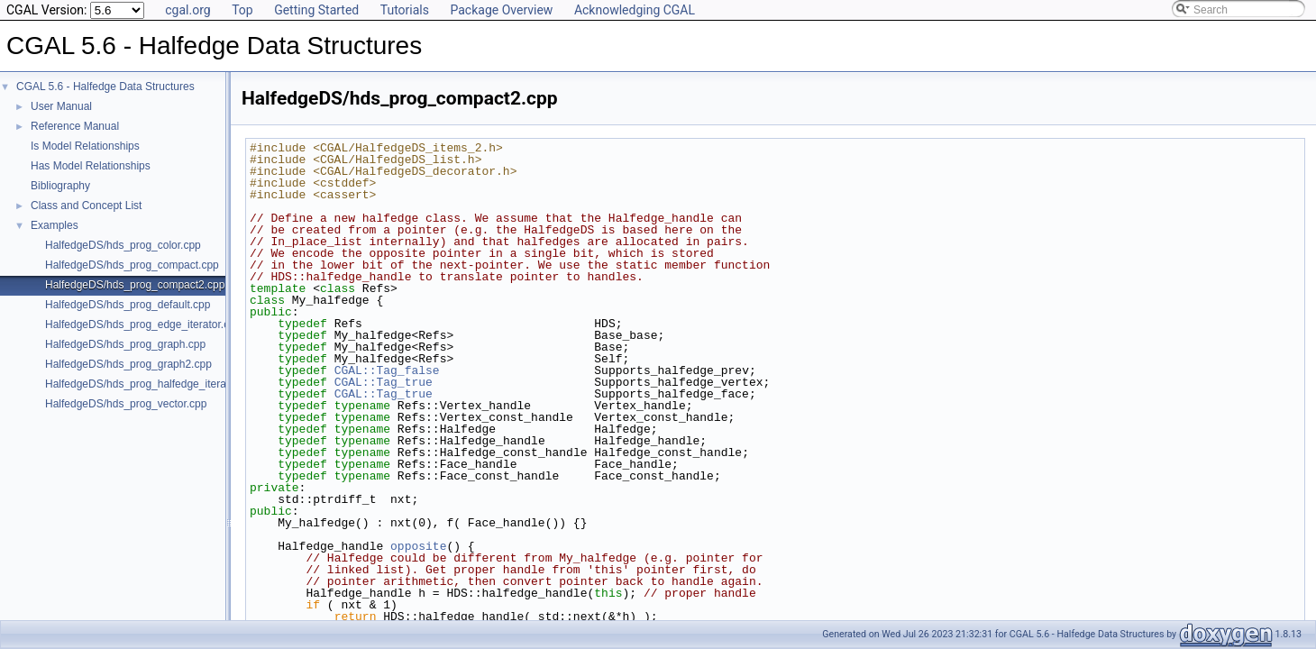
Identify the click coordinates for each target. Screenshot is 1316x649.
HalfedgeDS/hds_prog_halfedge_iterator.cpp (152, 384)
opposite (418, 546)
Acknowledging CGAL (634, 10)
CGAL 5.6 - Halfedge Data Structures (105, 86)
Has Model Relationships (91, 166)
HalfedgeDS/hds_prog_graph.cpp (125, 344)
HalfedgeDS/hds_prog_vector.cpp (125, 404)
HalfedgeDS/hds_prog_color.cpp (123, 245)
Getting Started (316, 10)
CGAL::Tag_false (387, 370)
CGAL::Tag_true (383, 382)
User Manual (61, 106)
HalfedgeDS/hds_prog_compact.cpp (132, 265)
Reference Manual (75, 126)
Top (242, 10)
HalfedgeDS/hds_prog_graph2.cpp (128, 364)
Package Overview (501, 10)
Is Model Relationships (85, 146)
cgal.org (187, 10)
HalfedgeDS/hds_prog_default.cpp (127, 304)
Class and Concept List (86, 205)
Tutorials (404, 10)
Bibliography (60, 185)
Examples (54, 225)
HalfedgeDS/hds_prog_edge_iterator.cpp (143, 324)
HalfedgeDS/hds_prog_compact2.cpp (134, 285)
